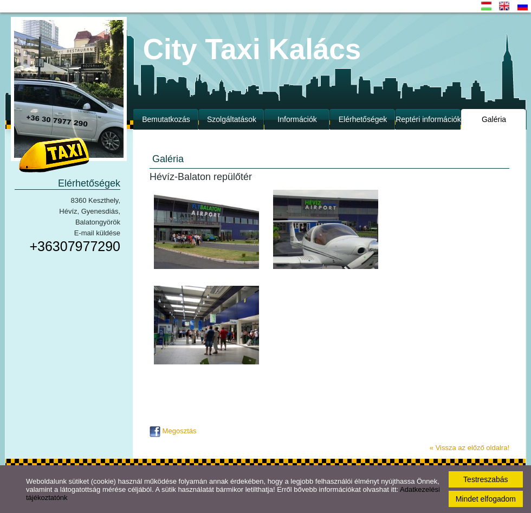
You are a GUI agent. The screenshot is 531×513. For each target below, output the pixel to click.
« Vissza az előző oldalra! (469, 448)
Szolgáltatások (231, 119)
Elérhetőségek (363, 119)
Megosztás (173, 431)
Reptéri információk (428, 119)
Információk (296, 119)
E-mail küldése (97, 233)
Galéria (494, 119)
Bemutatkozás (166, 119)
